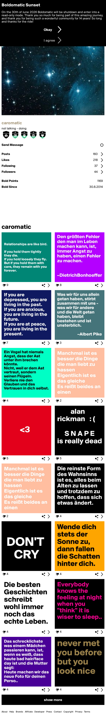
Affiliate (29, 712)
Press (49, 712)
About (5, 712)
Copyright (68, 712)
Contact (58, 712)
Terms (87, 712)
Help (11, 712)
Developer (39, 712)
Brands (19, 712)
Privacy (78, 712)
